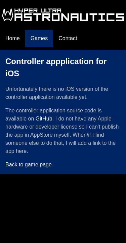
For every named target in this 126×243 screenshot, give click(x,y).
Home (12, 38)
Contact (67, 38)
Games (39, 38)
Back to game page (28, 164)
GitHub (44, 119)
